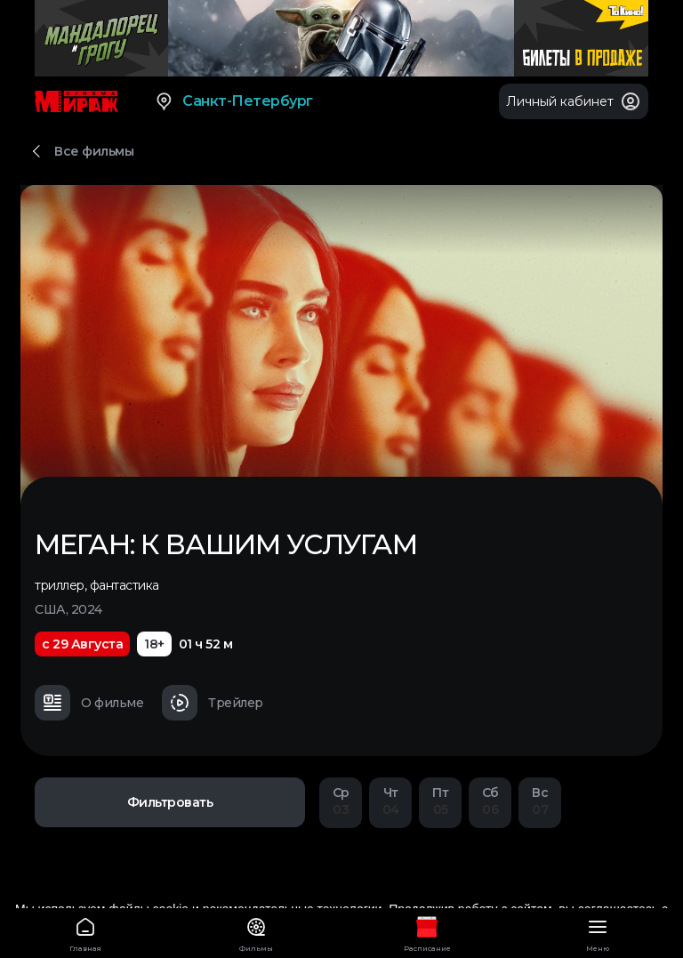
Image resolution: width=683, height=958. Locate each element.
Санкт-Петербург (233, 101)
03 (340, 801)
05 (440, 801)
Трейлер (212, 703)
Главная (85, 932)
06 (490, 801)
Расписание (427, 932)
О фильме (89, 703)
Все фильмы (93, 151)
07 (540, 801)
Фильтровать (170, 802)
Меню (597, 932)
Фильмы (256, 932)
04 (390, 801)
